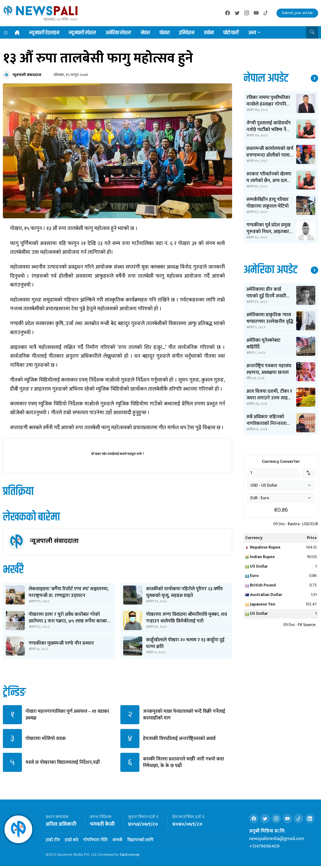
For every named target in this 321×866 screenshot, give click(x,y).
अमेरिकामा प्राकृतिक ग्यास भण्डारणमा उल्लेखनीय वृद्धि (269, 318)
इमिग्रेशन (186, 33)
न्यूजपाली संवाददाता (54, 540)
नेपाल (145, 33)
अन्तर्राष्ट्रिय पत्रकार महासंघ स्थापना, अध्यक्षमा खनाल (268, 369)
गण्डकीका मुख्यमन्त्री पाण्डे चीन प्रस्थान (61, 643)
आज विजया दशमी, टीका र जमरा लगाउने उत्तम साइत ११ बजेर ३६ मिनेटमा (269, 398)
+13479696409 (264, 846)
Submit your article (297, 13)
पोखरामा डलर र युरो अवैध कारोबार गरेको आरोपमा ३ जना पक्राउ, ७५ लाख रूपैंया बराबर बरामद (68, 621)
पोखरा (165, 33)
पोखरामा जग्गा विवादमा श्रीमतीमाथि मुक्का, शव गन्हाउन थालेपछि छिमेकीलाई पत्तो (186, 617)
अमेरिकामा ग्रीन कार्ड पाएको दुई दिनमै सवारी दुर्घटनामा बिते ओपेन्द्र (266, 296)
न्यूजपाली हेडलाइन (44, 33)
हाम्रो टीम (53, 840)
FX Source (306, 625)
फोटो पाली (231, 33)
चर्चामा (209, 33)
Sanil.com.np (129, 854)
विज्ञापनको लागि (140, 840)
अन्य (252, 33)
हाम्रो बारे (71, 840)
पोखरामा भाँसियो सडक (45, 738)
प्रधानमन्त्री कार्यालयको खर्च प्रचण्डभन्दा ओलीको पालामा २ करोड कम (270, 155)
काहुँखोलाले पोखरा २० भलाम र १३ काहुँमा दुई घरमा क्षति (185, 643)
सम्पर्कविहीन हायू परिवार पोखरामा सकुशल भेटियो (267, 202)
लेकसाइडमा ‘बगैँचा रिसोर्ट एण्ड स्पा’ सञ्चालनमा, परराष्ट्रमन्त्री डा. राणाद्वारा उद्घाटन (69, 592)
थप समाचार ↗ (314, 78)
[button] (312, 32)
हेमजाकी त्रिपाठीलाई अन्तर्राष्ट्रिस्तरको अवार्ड (179, 738)
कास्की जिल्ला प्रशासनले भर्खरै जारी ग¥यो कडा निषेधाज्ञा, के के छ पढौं (183, 762)
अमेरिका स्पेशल (118, 33)
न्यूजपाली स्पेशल (82, 33)
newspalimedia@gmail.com (276, 839)
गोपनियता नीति (95, 840)
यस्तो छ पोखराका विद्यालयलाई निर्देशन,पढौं (62, 762)
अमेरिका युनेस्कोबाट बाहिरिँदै (263, 343)
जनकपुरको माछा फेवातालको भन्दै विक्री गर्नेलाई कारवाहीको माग (184, 714)
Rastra (294, 524)
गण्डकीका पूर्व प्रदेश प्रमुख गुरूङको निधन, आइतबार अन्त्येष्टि (268, 231)
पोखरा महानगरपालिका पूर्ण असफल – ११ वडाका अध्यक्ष (67, 714)
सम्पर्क (117, 840)
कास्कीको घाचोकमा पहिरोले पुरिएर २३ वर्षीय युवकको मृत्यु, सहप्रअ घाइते (184, 592)
